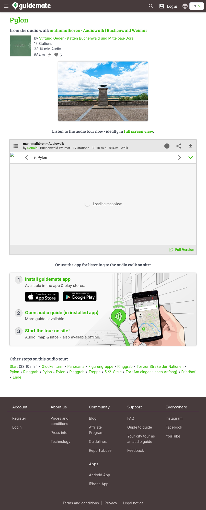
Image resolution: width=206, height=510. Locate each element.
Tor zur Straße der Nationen (160, 366)
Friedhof (188, 372)
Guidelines (98, 441)
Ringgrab (125, 366)
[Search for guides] (151, 6)
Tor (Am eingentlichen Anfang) (151, 372)
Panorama (76, 366)
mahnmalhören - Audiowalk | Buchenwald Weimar (98, 30)
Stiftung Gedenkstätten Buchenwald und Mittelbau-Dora (86, 38)
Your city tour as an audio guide (141, 439)
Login (17, 427)
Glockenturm (52, 366)
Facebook (174, 427)
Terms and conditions (80, 503)
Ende (17, 377)
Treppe (95, 372)
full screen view (138, 131)
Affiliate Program (96, 430)
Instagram (174, 418)
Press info (59, 432)
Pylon (14, 372)
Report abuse (100, 450)
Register (19, 418)
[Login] (168, 6)
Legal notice (133, 503)
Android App (99, 475)
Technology (60, 441)
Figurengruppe (100, 366)
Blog (93, 418)
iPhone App (98, 484)
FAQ (130, 418)
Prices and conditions (59, 421)
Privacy (111, 503)
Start (14, 366)
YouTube (173, 436)
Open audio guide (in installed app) (62, 312)
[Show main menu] (6, 6)
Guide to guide (139, 427)
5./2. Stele (114, 372)
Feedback (135, 450)
